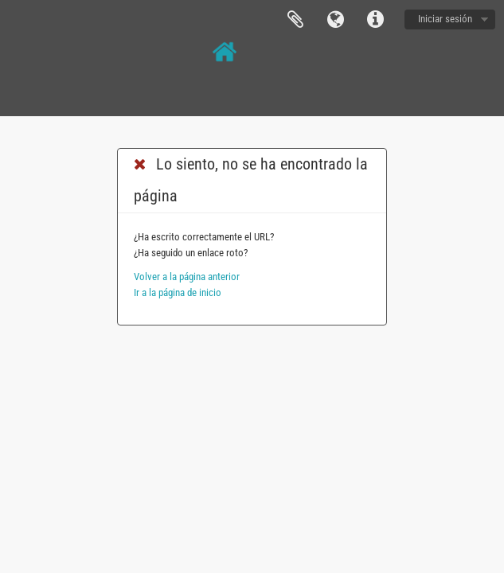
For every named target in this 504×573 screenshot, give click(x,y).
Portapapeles (295, 20)
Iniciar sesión (445, 19)
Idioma (335, 20)
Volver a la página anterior (187, 277)
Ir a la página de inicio (177, 292)
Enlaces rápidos (375, 20)
